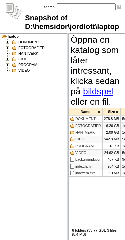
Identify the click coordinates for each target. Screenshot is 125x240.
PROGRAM (27, 65)
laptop (13, 36)
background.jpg (87, 159)
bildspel (98, 91)
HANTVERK (28, 53)
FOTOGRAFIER (31, 48)
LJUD (23, 59)
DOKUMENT (28, 42)
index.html (83, 166)
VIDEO (24, 70)
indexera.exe (85, 173)
